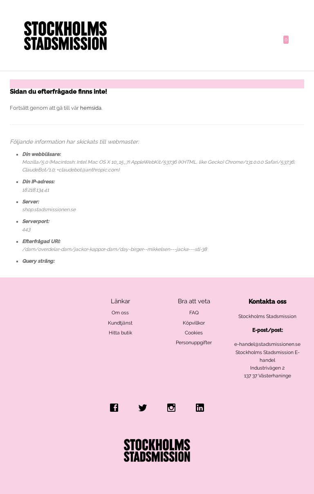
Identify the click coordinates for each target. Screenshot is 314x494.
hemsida (90, 108)
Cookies (194, 333)
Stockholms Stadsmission (267, 316)
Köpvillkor (194, 323)
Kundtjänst (120, 323)
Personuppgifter (194, 342)
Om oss (120, 313)
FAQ (194, 313)
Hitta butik (120, 333)
